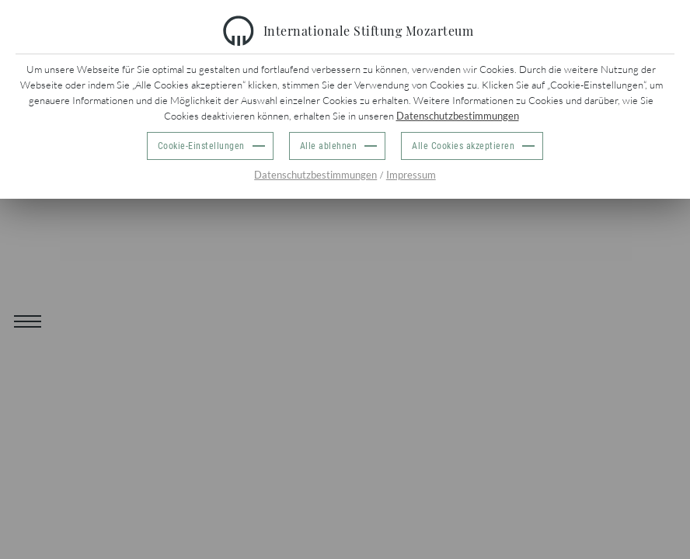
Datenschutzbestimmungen (457, 115)
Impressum (411, 174)
